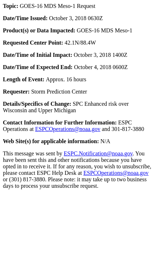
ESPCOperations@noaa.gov (67, 129)
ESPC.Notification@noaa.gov (98, 153)
